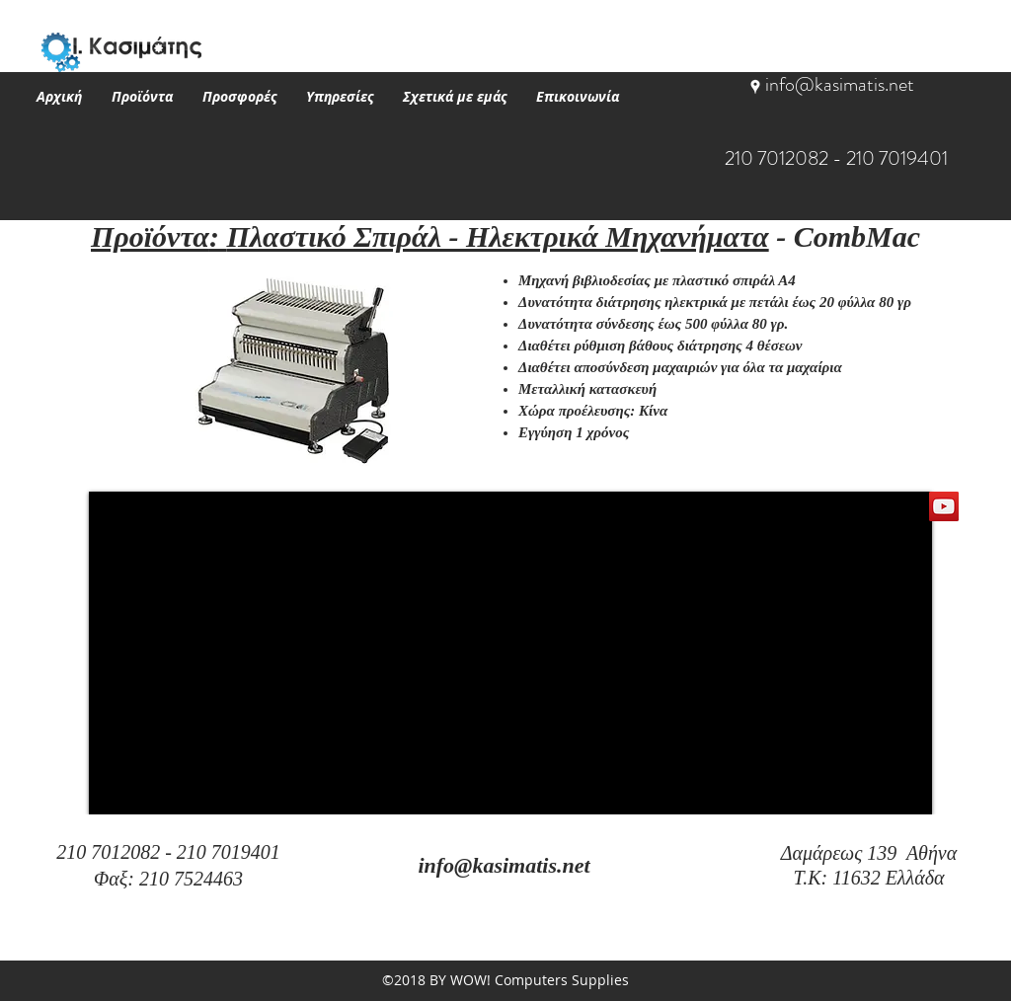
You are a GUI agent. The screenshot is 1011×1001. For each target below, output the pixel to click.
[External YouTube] (510, 653)
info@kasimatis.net (839, 84)
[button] (142, 96)
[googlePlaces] (755, 87)
